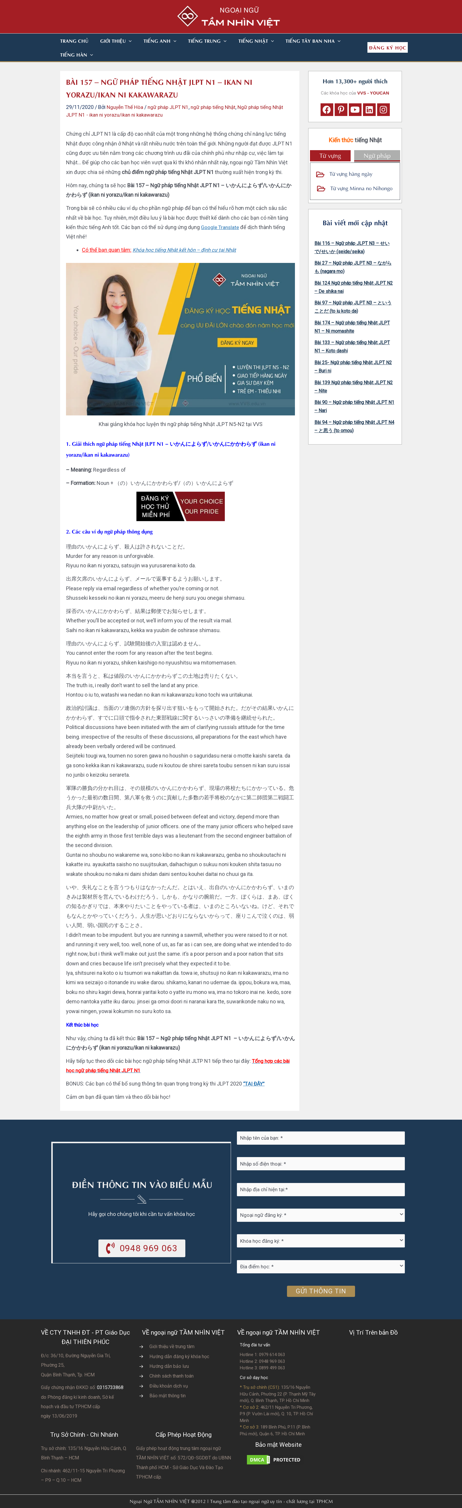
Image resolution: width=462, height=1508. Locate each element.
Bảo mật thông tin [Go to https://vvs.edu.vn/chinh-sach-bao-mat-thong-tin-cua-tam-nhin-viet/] (167, 1382)
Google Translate (220, 213)
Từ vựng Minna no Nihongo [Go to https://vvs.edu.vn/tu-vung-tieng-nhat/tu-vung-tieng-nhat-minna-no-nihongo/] (361, 174)
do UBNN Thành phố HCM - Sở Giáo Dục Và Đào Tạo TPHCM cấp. (183, 1453)
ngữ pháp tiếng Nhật (219, 93)
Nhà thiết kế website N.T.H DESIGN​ (247, 1500)
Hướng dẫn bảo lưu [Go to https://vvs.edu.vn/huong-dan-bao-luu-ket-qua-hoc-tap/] (169, 1352)
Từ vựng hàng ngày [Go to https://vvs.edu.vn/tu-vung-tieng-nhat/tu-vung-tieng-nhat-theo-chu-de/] (350, 159)
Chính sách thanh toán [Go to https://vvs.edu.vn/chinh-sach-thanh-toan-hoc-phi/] (171, 1362)
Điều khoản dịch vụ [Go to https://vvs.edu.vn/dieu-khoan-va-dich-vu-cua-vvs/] (168, 1372)
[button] (122, 40)
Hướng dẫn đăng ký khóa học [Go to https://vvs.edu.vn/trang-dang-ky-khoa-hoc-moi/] (179, 1342)
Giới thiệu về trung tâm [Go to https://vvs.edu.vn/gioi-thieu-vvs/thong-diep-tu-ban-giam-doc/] (171, 1332)
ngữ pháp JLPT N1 (171, 93)
